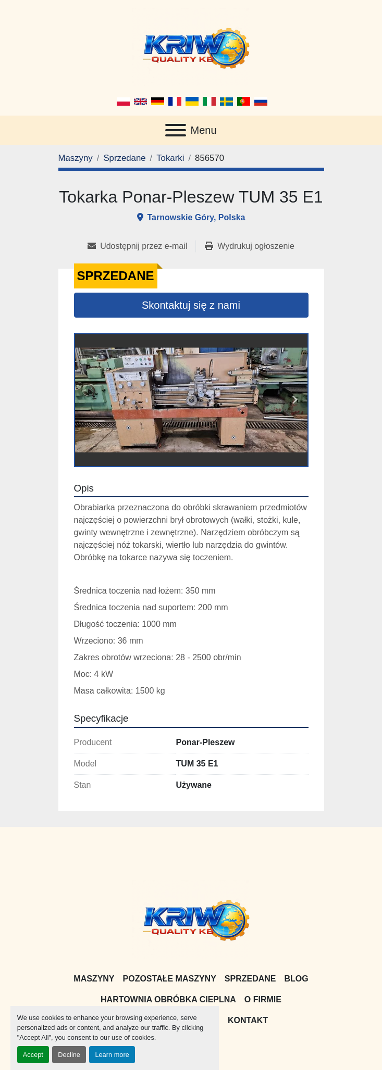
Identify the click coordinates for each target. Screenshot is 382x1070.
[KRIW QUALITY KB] (191, 918)
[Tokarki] (170, 158)
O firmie (262, 999)
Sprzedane (250, 978)
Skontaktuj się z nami (191, 305)
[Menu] (175, 130)
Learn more (112, 1055)
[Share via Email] (141, 246)
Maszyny (93, 978)
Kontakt (248, 1020)
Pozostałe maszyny (169, 978)
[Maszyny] (75, 158)
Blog (296, 978)
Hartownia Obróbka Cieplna (168, 999)
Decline (69, 1055)
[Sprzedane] (124, 158)
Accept (33, 1055)
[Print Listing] (249, 246)
